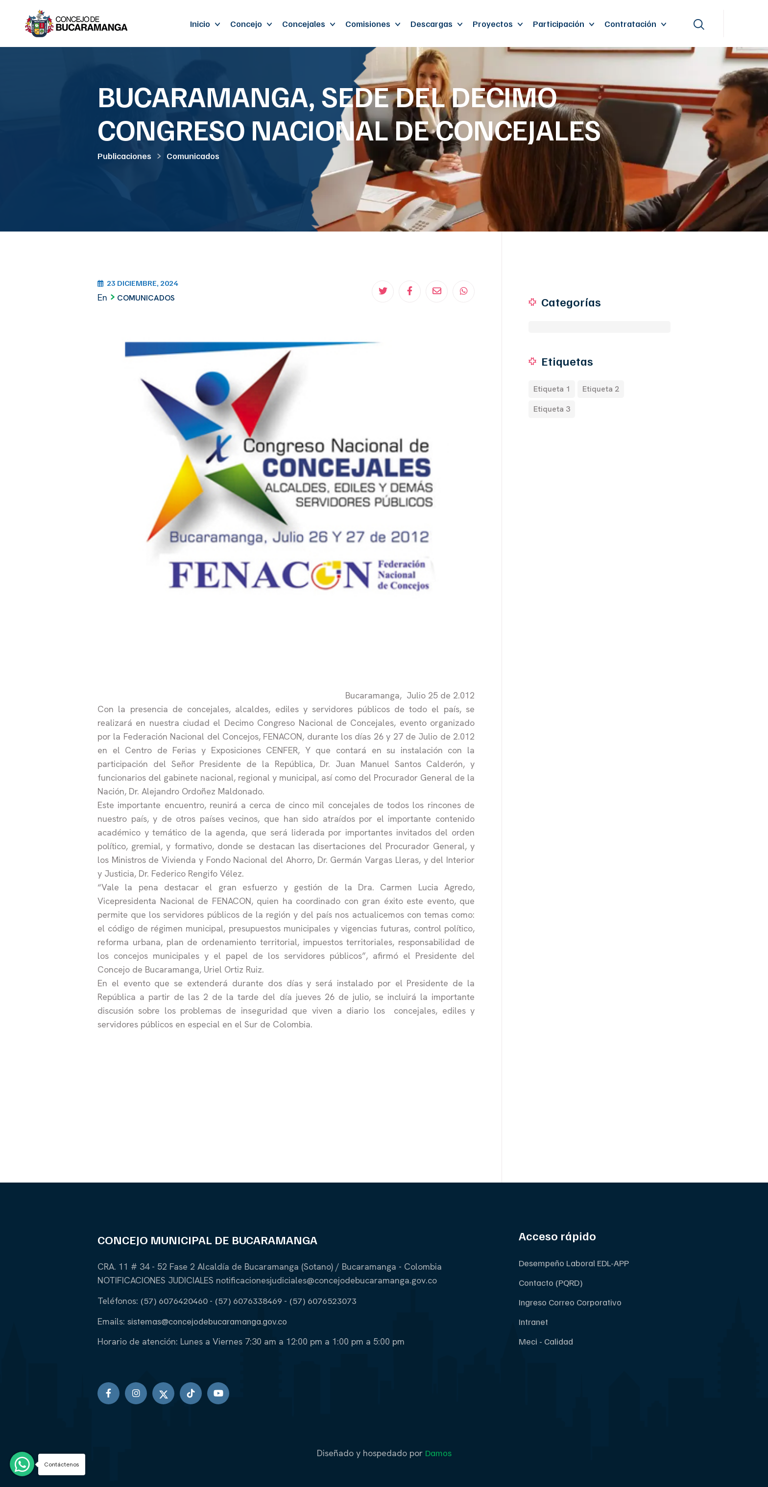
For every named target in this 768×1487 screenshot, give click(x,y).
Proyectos (493, 23)
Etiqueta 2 (600, 389)
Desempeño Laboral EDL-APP (574, 1262)
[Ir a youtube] (218, 1393)
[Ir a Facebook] (108, 1393)
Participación (558, 23)
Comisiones (367, 23)
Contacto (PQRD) (551, 1282)
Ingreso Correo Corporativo (570, 1302)
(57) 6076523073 (323, 1300)
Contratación (630, 23)
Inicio (200, 23)
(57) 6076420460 (175, 1300)
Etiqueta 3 (551, 409)
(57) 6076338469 (249, 1300)
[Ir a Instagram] (136, 1393)
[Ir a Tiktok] (191, 1393)
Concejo (246, 23)
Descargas (431, 23)
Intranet (533, 1321)
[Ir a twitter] (163, 1393)
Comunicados (193, 155)
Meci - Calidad (546, 1341)
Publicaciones (124, 155)
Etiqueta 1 (551, 389)
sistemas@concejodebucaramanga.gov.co (207, 1321)
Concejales (303, 23)
